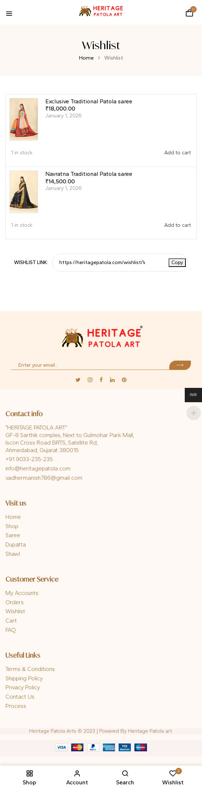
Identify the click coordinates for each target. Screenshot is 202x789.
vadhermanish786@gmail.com (43, 477)
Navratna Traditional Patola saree (88, 173)
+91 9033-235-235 (29, 459)
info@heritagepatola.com (37, 468)
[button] (189, 13)
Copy (177, 262)
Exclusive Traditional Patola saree (88, 101)
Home (86, 58)
